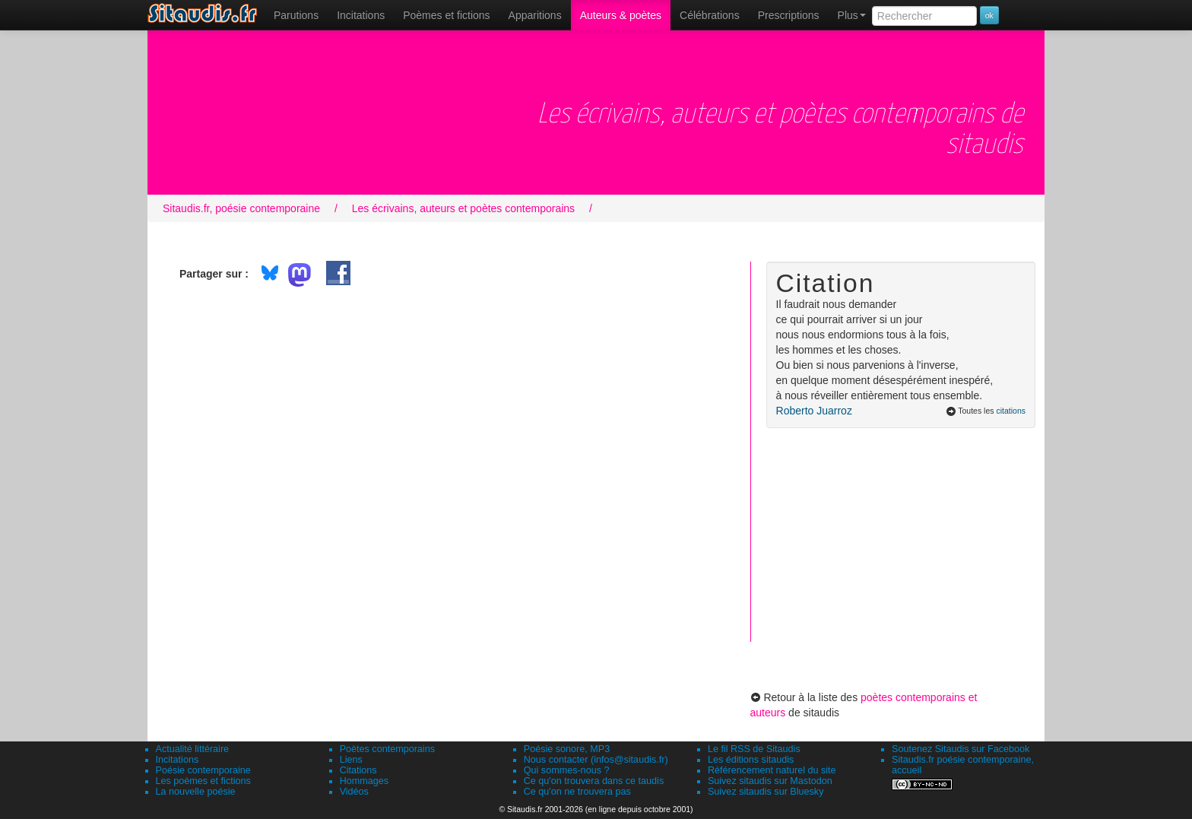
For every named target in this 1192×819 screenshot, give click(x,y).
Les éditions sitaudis (751, 759)
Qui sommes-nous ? (567, 770)
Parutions (296, 15)
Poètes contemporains (387, 749)
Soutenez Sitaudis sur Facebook (960, 749)
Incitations (177, 759)
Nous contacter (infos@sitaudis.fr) (596, 759)
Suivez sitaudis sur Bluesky (766, 791)
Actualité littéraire (193, 749)
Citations (358, 770)
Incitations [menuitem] (361, 15)
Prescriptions (789, 15)
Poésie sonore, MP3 (567, 749)
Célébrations (710, 15)
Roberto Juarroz (814, 411)
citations (1011, 410)
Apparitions (535, 15)
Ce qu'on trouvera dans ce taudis (594, 781)
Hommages (364, 781)
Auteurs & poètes (620, 15)
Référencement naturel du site (772, 770)
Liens (351, 759)
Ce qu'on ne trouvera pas (577, 791)
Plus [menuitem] (852, 15)
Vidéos (354, 791)
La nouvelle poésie (196, 791)
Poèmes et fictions (446, 15)
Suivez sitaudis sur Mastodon (770, 781)
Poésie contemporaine (203, 770)
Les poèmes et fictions (203, 781)
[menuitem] (296, 15)
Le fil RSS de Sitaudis (754, 749)
